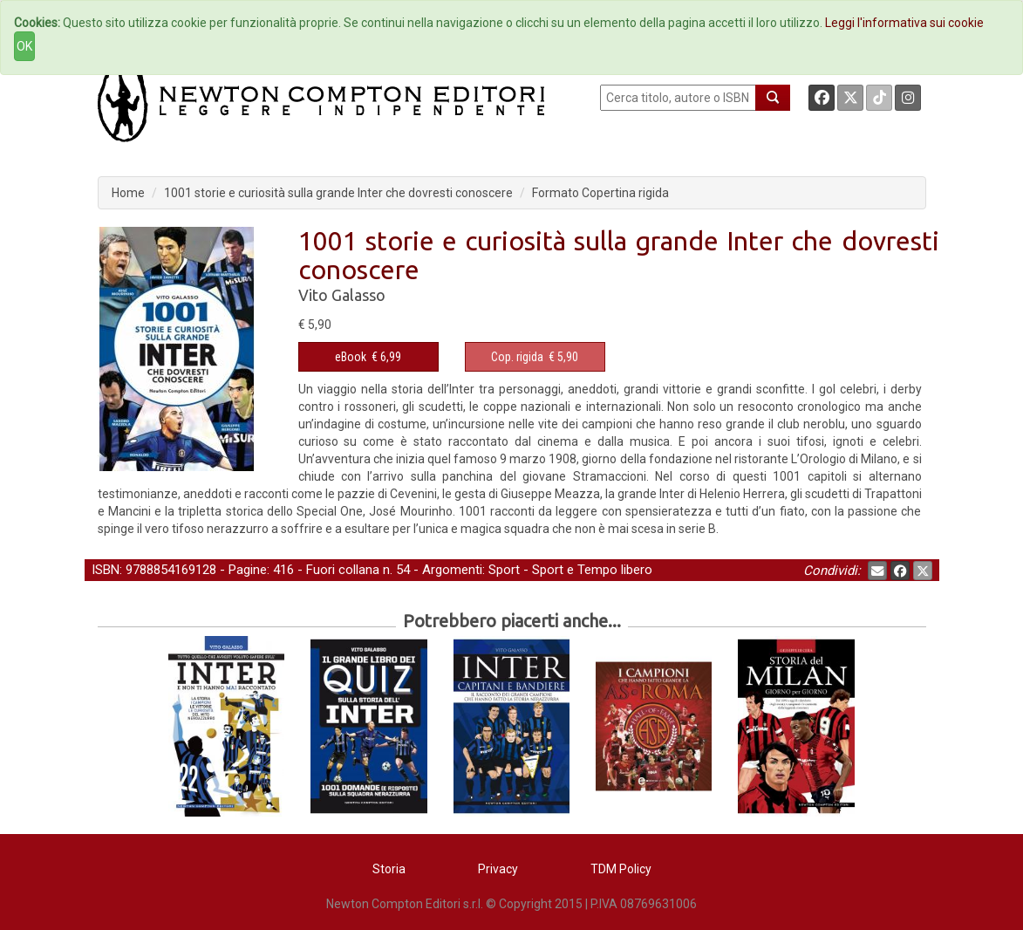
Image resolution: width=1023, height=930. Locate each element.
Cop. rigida (517, 357)
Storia (389, 869)
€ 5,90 (534, 357)
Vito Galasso (341, 295)
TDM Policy (620, 869)
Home (128, 193)
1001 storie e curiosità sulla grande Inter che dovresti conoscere (338, 193)
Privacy (498, 869)
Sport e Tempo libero (592, 570)
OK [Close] (24, 46)
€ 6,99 (368, 357)
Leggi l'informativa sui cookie (904, 23)
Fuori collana (342, 570)
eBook (350, 357)
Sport (504, 570)
